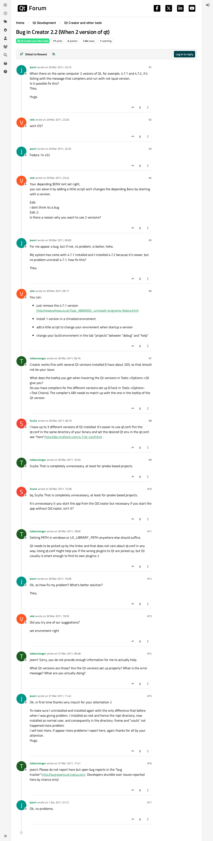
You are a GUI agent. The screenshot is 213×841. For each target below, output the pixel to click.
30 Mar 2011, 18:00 (69, 531)
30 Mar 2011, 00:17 (58, 291)
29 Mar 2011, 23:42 (58, 178)
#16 (149, 763)
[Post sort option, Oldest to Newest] (33, 54)
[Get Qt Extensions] (5, 63)
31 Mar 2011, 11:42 (60, 696)
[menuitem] (207, 5)
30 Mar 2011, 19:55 (58, 616)
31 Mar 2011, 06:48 (69, 653)
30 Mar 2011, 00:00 (60, 240)
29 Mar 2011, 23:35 (60, 149)
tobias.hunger (38, 358)
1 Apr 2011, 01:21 (59, 802)
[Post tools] (148, 107)
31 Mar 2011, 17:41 (69, 763)
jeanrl (33, 67)
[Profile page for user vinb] (21, 122)
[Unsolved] (5, 71)
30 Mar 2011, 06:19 (60, 421)
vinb (32, 119)
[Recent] (5, 13)
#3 (150, 149)
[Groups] (5, 46)
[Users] (5, 38)
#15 (149, 696)
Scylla (33, 421)
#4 (150, 178)
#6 (150, 291)
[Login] (207, 5)
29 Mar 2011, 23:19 (60, 67)
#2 (150, 119)
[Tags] (5, 21)
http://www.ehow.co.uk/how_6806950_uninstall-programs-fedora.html (87, 310)
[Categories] (5, 5)
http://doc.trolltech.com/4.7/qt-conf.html (73, 436)
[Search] (5, 55)
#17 (149, 802)
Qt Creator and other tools (32, 41)
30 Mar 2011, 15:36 (60, 489)
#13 (149, 616)
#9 (150, 460)
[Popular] (5, 30)
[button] (5, 836)
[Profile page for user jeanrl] (21, 70)
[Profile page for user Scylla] (21, 424)
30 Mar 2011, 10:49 (69, 460)
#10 (149, 489)
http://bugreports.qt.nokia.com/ (64, 774)
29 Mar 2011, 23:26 (58, 119)
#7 (150, 358)
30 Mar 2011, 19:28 (60, 579)
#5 (150, 240)
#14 (149, 653)
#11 (149, 531)
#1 (150, 67)
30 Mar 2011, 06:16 (69, 358)
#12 (149, 579)
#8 (150, 421)
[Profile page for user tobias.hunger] (21, 361)
